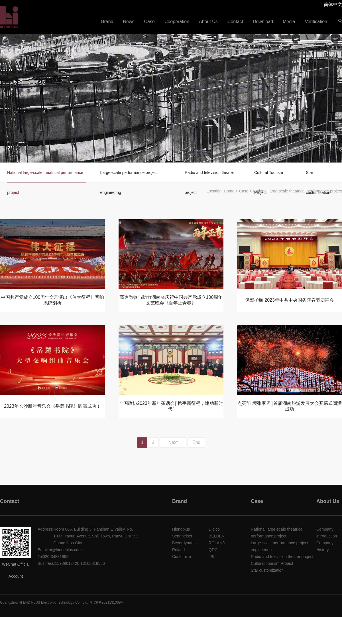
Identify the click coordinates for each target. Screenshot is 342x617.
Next (173, 442)
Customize (181, 556)
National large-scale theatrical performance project (45, 176)
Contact (235, 21)
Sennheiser (182, 536)
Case (149, 21)
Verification (316, 21)
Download (263, 21)
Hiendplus (181, 529)
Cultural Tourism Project (268, 176)
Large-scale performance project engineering (129, 176)
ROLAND (217, 543)
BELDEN (217, 536)
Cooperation (176, 21)
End (196, 442)
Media (289, 21)
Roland (178, 549)
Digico (214, 529)
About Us (208, 21)
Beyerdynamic (185, 543)
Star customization (318, 176)
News (129, 21)
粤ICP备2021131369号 (106, 602)
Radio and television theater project (209, 176)
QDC (213, 549)
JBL (212, 556)
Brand (107, 21)
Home (229, 191)
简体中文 (333, 4)
